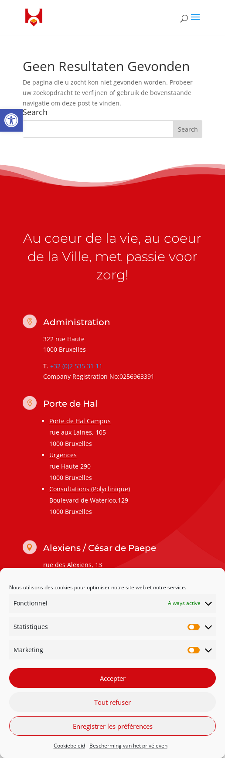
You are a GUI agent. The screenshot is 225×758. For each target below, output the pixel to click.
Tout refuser (112, 702)
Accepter (113, 678)
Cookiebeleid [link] (69, 745)
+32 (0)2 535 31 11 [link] (76, 366)
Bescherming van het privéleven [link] (128, 745)
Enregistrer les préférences (113, 726)
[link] (11, 120)
